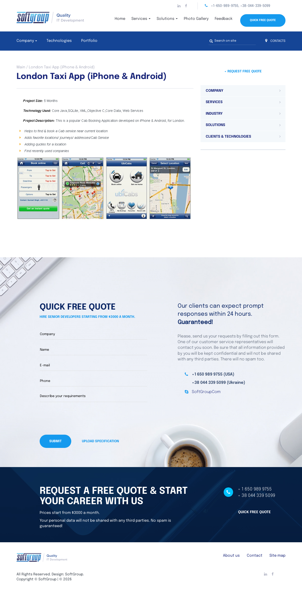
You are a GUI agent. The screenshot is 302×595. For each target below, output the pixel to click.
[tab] (243, 90)
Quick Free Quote (263, 20)
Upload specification (100, 441)
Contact (254, 556)
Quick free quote (254, 512)
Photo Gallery (196, 19)
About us (231, 556)
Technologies (59, 41)
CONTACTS (275, 41)
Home (120, 19)
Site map (277, 556)
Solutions (167, 19)
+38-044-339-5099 (255, 6)
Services (141, 19)
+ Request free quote (243, 71)
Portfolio (89, 41)
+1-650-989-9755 (224, 6)
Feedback (223, 19)
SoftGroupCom (206, 392)
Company (25, 41)
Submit (55, 441)
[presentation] (75, 418)
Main (21, 67)
